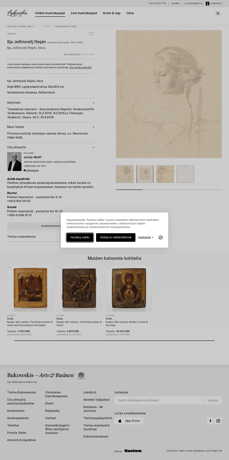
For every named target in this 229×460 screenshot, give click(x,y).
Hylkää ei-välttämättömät (115, 237)
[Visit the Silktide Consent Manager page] (160, 237)
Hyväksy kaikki (79, 237)
